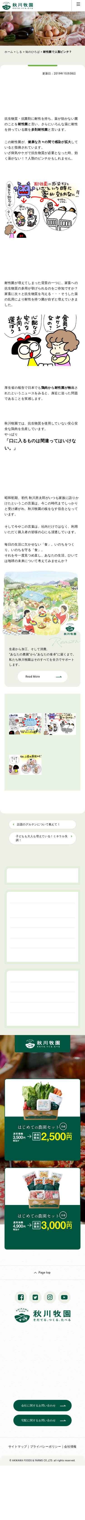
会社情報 (70, 1446)
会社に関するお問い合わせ (38, 1405)
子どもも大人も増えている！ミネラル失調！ (42, 838)
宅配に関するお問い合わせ (38, 1420)
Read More (33, 676)
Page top (45, 1272)
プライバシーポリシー (45, 1446)
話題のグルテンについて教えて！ (38, 824)
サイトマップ (17, 1446)
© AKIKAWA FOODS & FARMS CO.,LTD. (31, 1460)
